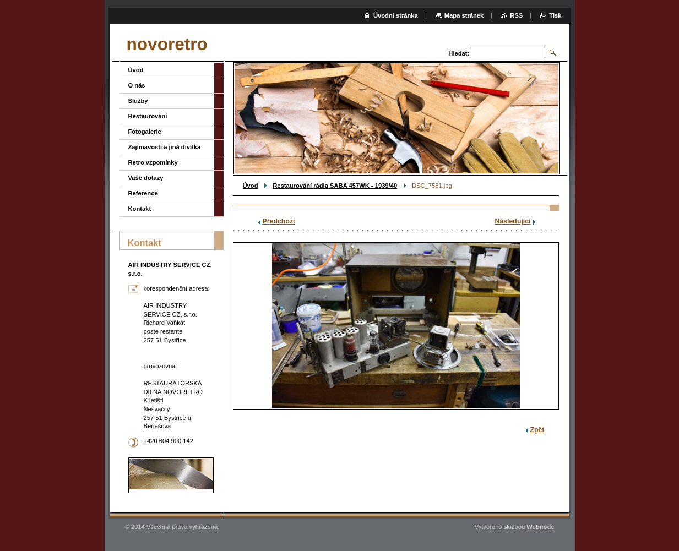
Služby (138, 100)
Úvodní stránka (395, 15)
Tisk (555, 15)
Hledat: (458, 53)
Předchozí (279, 221)
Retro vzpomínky (153, 162)
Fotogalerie (144, 131)
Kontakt (139, 208)
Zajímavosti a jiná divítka (164, 147)
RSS (516, 15)
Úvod (250, 185)
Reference (143, 193)
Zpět (537, 430)
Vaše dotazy (146, 177)
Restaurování (147, 116)
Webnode (540, 526)
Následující (513, 221)
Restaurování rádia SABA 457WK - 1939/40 (335, 185)
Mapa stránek (464, 15)
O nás (136, 85)
